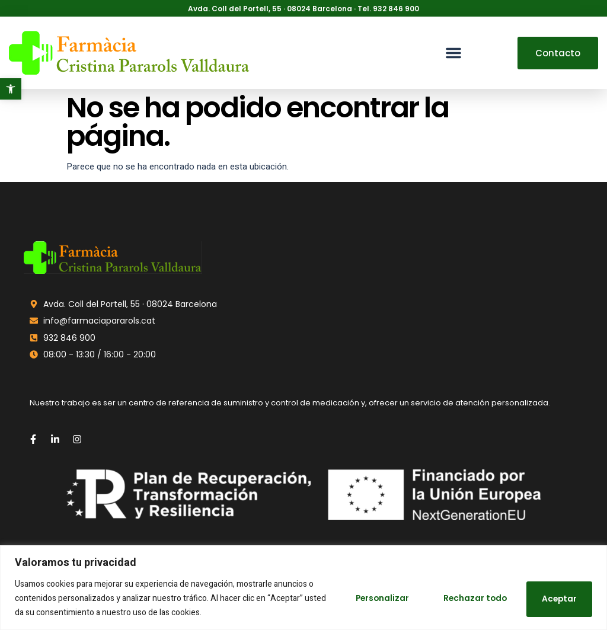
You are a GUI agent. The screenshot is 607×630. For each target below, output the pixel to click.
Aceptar (556, 599)
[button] (10, 89)
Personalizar (364, 599)
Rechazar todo (465, 599)
